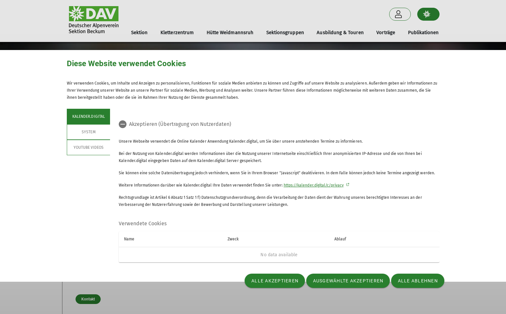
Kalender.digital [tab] (88, 116)
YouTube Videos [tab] (88, 147)
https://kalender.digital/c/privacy (314, 185)
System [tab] (88, 132)
